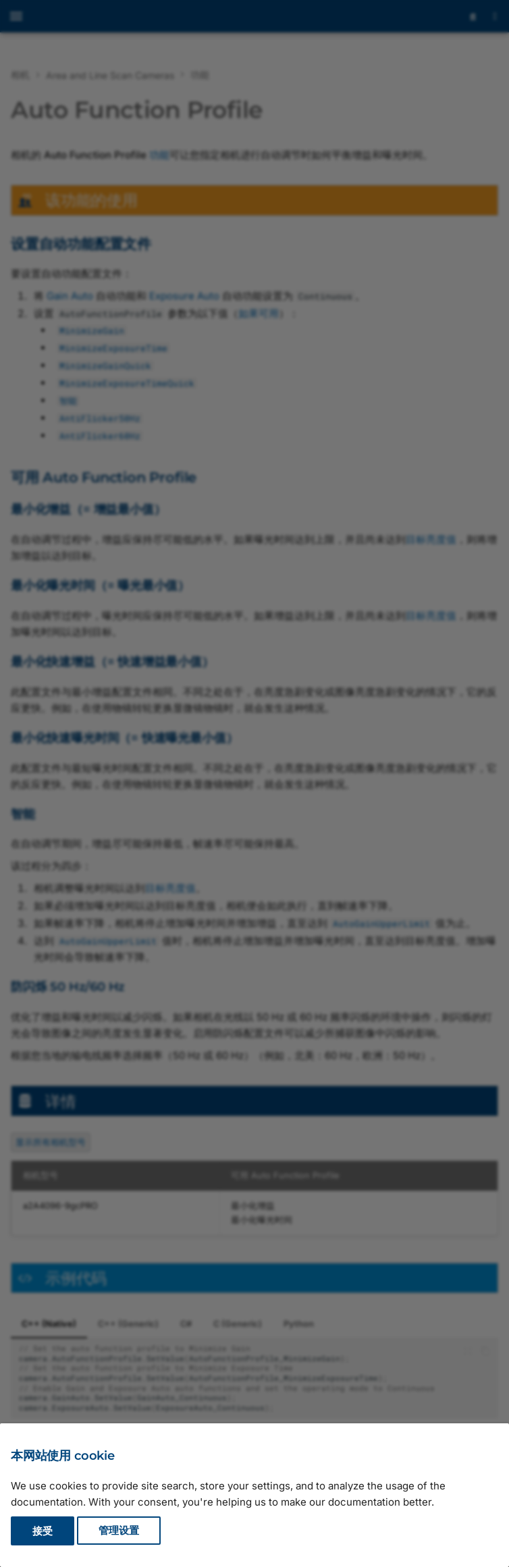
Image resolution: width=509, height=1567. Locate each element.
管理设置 (119, 1531)
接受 (42, 1531)
